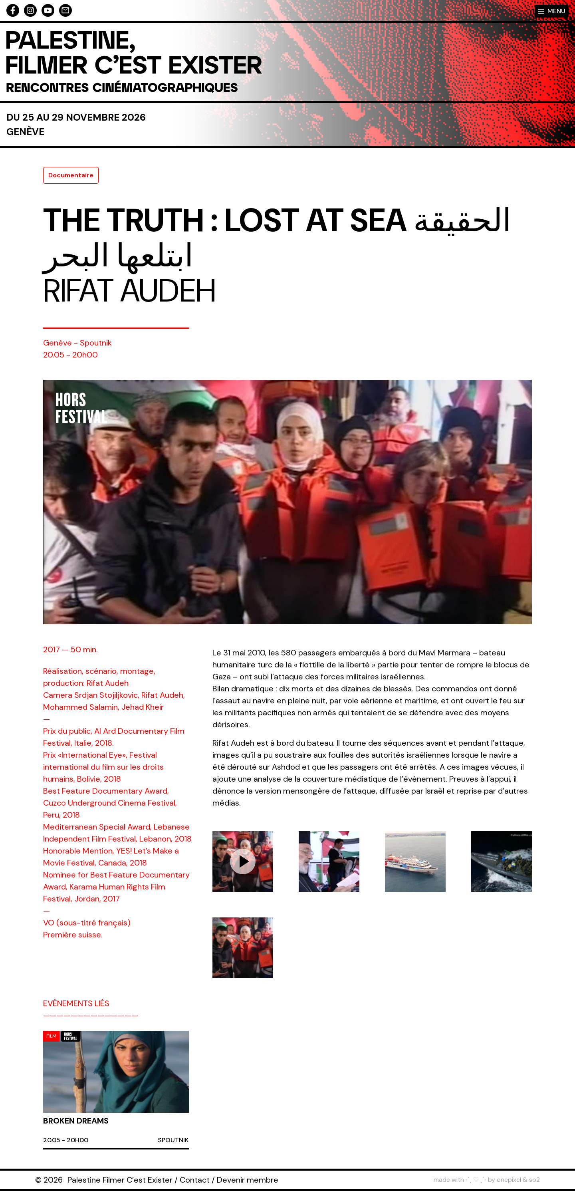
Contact (195, 1180)
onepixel (509, 1179)
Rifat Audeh (129, 291)
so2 (534, 1179)
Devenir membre (247, 1180)
